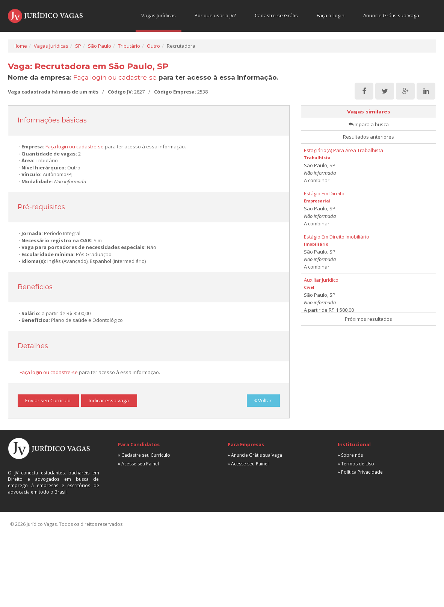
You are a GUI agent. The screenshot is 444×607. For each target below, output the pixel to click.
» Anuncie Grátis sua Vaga (255, 455)
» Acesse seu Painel (138, 464)
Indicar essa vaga (109, 400)
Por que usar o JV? (215, 15)
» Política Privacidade (360, 472)
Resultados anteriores (368, 136)
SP (78, 45)
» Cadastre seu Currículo (144, 455)
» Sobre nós (350, 455)
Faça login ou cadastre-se (115, 77)
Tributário (129, 45)
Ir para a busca (369, 124)
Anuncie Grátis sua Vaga (391, 15)
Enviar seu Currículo (48, 400)
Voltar (263, 400)
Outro (153, 45)
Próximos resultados (368, 319)
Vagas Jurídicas (158, 15)
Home (20, 45)
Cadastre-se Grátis (276, 15)
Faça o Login (330, 15)
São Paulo (99, 45)
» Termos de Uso (356, 464)
